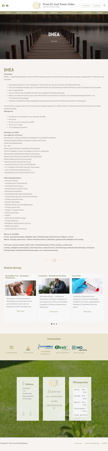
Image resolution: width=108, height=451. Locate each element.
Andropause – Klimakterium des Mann (52, 277)
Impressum (80, 445)
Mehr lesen (26, 313)
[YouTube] (7, 5)
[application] (14, 13)
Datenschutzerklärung (93, 445)
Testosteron (76, 277)
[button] (86, 5)
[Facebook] (3, 5)
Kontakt (105, 445)
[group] (20, 299)
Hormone (54, 43)
